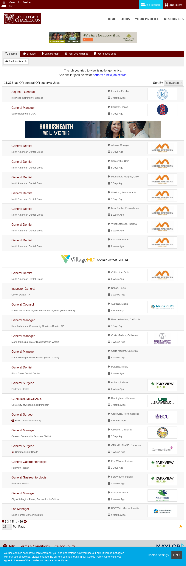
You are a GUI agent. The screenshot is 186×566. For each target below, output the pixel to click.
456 (20, 521)
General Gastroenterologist (29, 461)
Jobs (125, 19)
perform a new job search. (110, 75)
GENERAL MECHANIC (26, 398)
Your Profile (147, 19)
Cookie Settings (158, 555)
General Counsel (22, 304)
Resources (174, 19)
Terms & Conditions (34, 546)
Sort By (158, 82)
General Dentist (21, 145)
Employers (173, 4)
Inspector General (23, 288)
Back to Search (16, 61)
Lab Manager (20, 509)
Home (111, 19)
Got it (176, 555)
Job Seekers (151, 4)
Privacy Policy (64, 546)
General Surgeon (22, 383)
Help (9, 546)
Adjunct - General (23, 91)
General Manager (23, 107)
